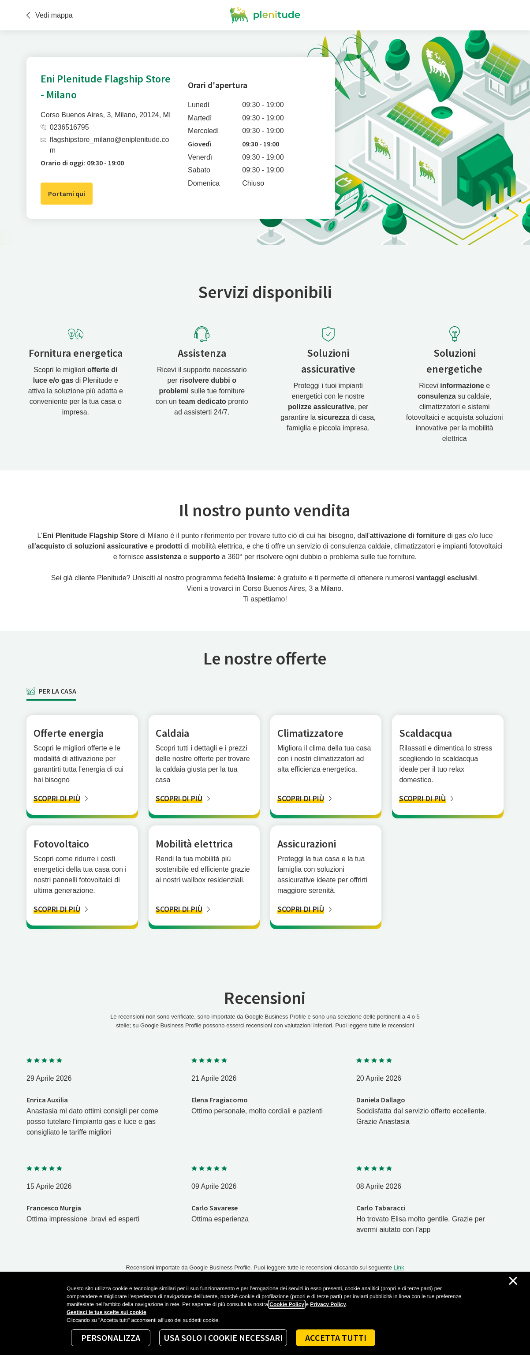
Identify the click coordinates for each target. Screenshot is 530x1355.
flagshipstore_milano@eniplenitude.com (105, 145)
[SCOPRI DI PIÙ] (82, 798)
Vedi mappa (49, 15)
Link (399, 1267)
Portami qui (66, 193)
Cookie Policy (286, 1304)
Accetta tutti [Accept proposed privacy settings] (335, 1337)
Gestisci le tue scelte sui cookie (106, 1312)
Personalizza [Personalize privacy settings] (110, 1337)
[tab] (51, 691)
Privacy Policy (328, 1304)
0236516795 (65, 127)
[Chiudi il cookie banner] (513, 1280)
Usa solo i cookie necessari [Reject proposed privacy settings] (223, 1337)
